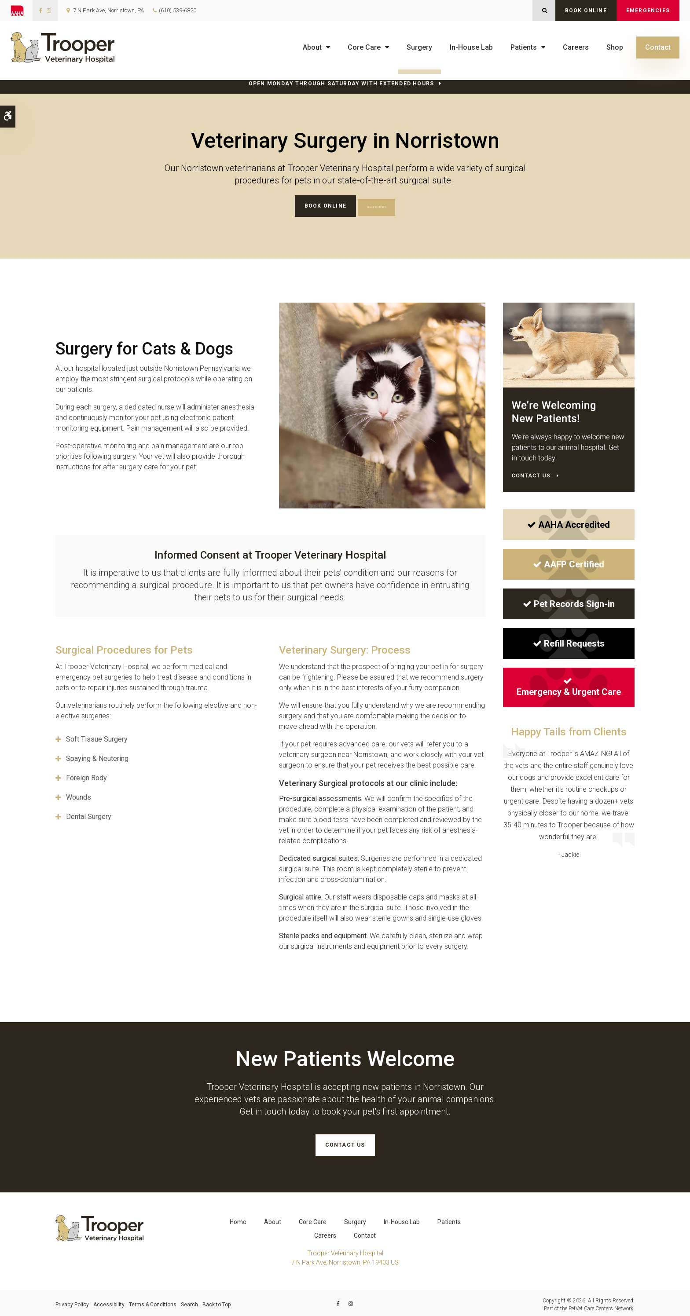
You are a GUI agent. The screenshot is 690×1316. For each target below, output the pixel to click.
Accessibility (109, 1301)
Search (189, 1301)
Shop (614, 47)
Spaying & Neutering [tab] (97, 757)
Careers (576, 47)
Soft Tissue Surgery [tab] (97, 738)
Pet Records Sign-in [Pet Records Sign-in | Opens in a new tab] (569, 602)
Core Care (364, 47)
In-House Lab (471, 47)
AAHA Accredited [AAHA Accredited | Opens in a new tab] (568, 523)
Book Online (586, 10)
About (312, 47)
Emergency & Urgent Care (569, 685)
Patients (523, 47)
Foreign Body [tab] (86, 776)
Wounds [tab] (78, 796)
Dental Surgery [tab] (88, 815)
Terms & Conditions (152, 1301)
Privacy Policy (72, 1301)
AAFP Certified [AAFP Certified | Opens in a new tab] (568, 562)
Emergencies (648, 10)
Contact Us (345, 1144)
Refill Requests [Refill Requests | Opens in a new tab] (569, 641)
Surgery (419, 47)
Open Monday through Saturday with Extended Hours (341, 83)
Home (238, 1218)
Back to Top (216, 1301)
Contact (658, 47)
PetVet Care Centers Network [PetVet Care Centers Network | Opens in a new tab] (601, 1305)
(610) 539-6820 (177, 10)
